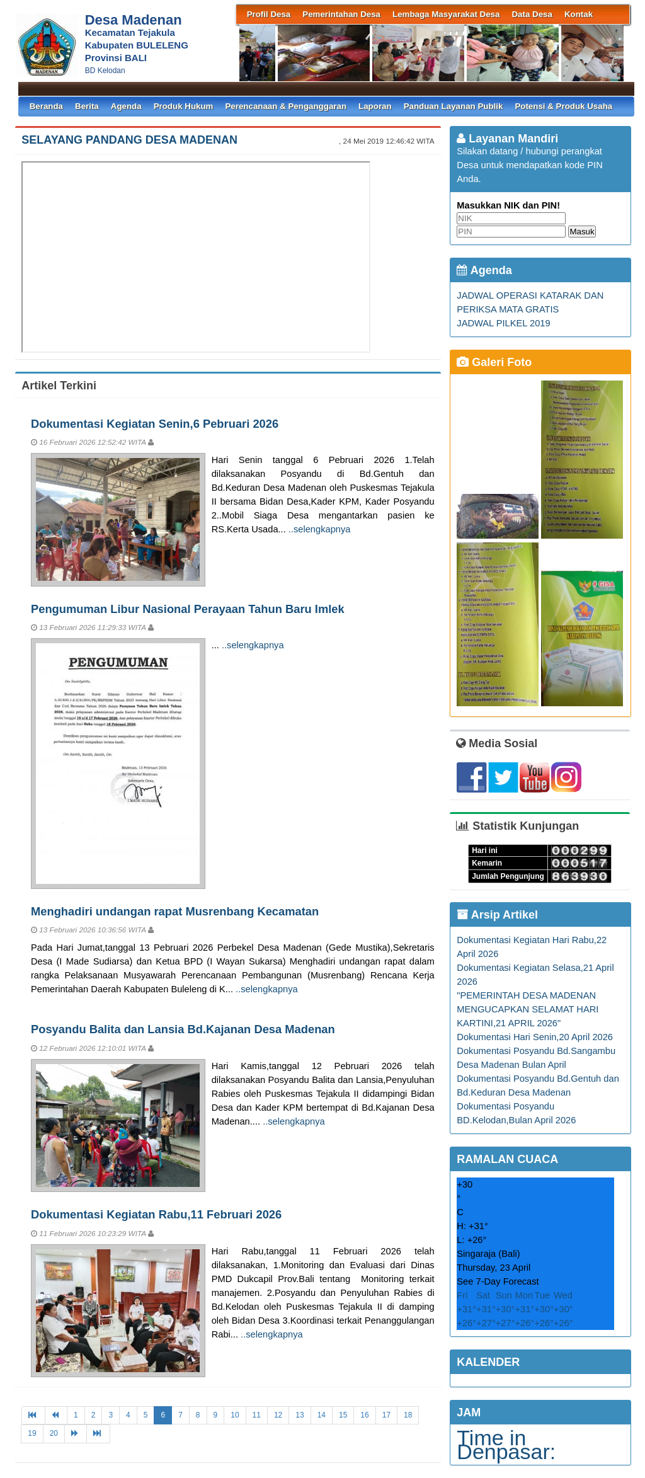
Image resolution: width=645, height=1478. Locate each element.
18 (408, 1415)
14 (321, 1415)
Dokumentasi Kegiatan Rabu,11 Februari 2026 (156, 1214)
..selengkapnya (319, 529)
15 (343, 1415)
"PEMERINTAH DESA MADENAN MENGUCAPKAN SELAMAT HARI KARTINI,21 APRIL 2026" (527, 1009)
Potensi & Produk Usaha (563, 106)
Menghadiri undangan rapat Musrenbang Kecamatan (175, 911)
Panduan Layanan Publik (453, 106)
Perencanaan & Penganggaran (285, 106)
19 (32, 1433)
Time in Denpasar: (506, 1445)
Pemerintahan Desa (341, 14)
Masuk (581, 231)
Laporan (375, 106)
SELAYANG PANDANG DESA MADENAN (129, 140)
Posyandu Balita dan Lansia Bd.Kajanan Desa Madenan (183, 1029)
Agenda (126, 106)
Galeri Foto (494, 362)
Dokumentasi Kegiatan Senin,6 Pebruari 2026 (154, 423)
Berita (87, 106)
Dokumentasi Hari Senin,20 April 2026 (535, 1037)
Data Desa (531, 14)
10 (235, 1415)
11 (257, 1415)
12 (278, 1415)
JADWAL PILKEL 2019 (503, 323)
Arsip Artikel (497, 914)
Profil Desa (269, 14)
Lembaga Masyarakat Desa (445, 14)
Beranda (46, 106)
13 (299, 1415)
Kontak (578, 14)
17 (386, 1415)
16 (364, 1415)
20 (54, 1433)
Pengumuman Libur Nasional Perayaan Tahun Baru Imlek (188, 609)
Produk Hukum (184, 106)
